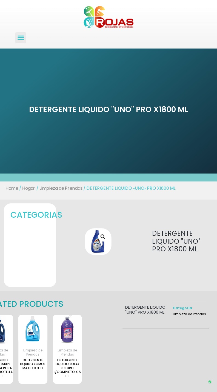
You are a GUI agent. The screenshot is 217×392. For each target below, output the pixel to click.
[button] (20, 37)
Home (7, 188)
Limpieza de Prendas (58, 188)
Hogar (25, 188)
